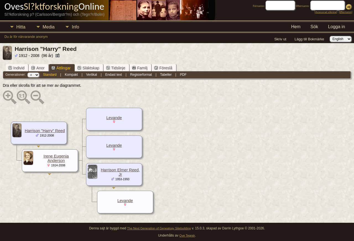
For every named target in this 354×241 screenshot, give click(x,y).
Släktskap (88, 68)
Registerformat (141, 75)
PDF (183, 75)
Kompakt (71, 75)
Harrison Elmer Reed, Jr (120, 172)
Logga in (336, 26)
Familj (139, 68)
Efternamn (345, 12)
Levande (114, 118)
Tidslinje (115, 68)
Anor (38, 68)
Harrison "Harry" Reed (45, 131)
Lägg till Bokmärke (309, 39)
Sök (314, 26)
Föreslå (163, 68)
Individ (16, 68)
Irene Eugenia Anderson (56, 158)
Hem (296, 26)
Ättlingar (61, 68)
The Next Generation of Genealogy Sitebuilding (159, 228)
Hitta (20, 27)
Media (49, 27)
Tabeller (166, 75)
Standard (50, 75)
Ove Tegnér (187, 235)
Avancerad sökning (325, 12)
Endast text (113, 75)
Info (75, 27)
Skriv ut (280, 39)
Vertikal (91, 75)
